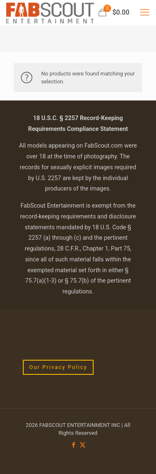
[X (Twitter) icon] (82, 445)
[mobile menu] (145, 12)
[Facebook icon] (74, 445)
